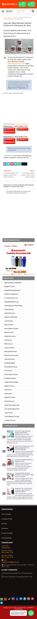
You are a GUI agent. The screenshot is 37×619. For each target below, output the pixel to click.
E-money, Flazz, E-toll (11, 298)
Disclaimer (4, 528)
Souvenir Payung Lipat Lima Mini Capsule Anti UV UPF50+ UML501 (24, 447)
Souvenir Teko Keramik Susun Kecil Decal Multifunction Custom (22, 432)
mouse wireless (9, 348)
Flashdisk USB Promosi (11, 302)
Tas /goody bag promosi (12, 409)
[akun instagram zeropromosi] (28, 598)
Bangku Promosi (9, 286)
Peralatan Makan (9, 363)
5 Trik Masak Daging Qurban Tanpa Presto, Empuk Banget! (28, 175)
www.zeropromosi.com (16, 64)
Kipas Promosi (8, 332)
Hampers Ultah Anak (10, 317)
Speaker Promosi (9, 397)
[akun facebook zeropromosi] (20, 598)
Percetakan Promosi (10, 367)
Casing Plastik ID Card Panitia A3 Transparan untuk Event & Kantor (24, 474)
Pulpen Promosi (9, 386)
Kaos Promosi (8, 325)
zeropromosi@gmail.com (10, 562)
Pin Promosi (8, 370)
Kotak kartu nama (9, 336)
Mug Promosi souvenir (11, 355)
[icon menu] (2, 11)
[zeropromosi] (10, 4)
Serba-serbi (8, 393)
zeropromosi (5, 548)
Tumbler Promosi (9, 420)
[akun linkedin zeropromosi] (1, 602)
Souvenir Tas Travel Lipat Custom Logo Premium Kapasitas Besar (23, 490)
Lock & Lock (8, 340)
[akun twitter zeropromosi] (24, 598)
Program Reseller (7, 533)
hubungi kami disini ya (22, 124)
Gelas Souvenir (9, 309)
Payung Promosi (9, 359)
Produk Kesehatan (10, 378)
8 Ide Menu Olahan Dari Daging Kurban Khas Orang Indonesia (10, 175)
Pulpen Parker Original (11, 382)
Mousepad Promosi (10, 351)
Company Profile (6, 519)
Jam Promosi (8, 321)
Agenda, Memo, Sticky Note (13, 282)
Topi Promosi (8, 413)
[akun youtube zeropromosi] (32, 598)
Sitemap (4, 524)
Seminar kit (8, 390)
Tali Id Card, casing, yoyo (11, 405)
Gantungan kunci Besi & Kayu (13, 305)
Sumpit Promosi (9, 401)
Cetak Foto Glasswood (11, 294)
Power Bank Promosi (10, 374)
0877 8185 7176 (7, 557)
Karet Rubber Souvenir (11, 328)
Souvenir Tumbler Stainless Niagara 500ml (24, 460)
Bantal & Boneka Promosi (12, 290)
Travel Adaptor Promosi (11, 416)
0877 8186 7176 (7, 552)
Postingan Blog (6, 538)
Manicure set (8, 344)
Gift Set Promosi (9, 313)
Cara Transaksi (6, 514)
